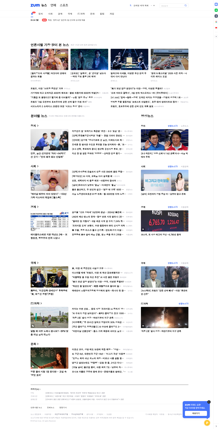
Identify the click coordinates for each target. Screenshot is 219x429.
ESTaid (34, 421)
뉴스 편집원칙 (36, 414)
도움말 (109, 414)
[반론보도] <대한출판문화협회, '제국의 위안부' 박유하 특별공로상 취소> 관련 (75, 393)
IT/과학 (81, 13)
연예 (53, 5)
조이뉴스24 (75, 80)
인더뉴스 (154, 80)
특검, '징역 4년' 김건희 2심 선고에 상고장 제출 (66, 20)
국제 (70, 13)
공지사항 (89, 414)
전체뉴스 (50, 407)
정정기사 (35, 389)
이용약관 (48, 414)
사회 (50, 13)
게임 (112, 13)
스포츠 (64, 5)
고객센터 (100, 414)
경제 (60, 13)
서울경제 (184, 166)
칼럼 (102, 13)
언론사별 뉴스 (36, 407)
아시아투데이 (36, 80)
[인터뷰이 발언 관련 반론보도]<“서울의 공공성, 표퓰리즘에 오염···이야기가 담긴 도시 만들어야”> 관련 (84, 399)
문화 (92, 13)
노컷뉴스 (184, 125)
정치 (40, 13)
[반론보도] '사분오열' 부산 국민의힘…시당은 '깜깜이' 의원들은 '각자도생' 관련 (75, 396)
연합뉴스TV (173, 125)
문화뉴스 (114, 80)
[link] (216, 4)
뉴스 (44, 5)
